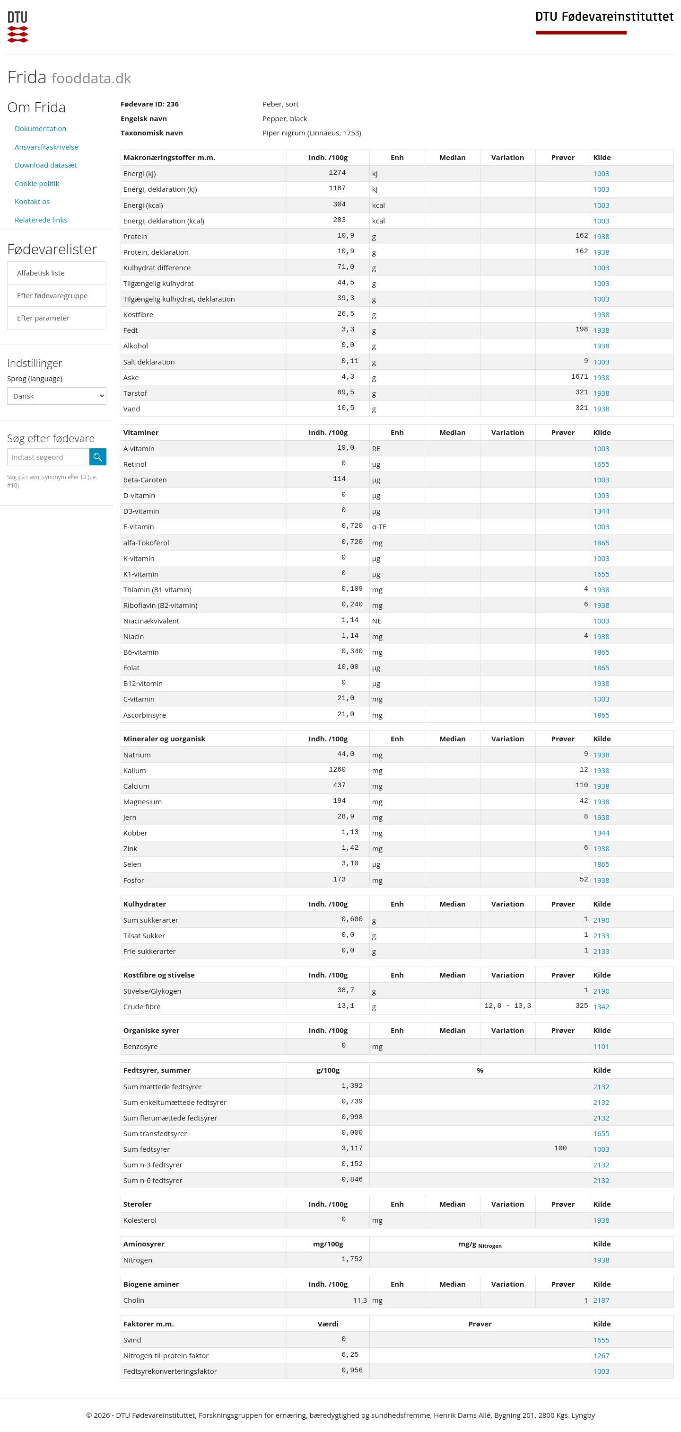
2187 (601, 1300)
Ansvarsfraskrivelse (47, 146)
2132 (601, 1086)
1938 (601, 236)
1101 (601, 1046)
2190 (601, 920)
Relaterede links (41, 219)
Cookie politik (37, 183)
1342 (601, 1006)
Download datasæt (46, 164)
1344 (601, 511)
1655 (601, 464)
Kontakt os (32, 201)
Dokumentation (41, 128)
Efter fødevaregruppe (52, 295)
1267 (601, 1355)
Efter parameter (43, 317)
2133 (601, 935)
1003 (601, 173)
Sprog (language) (34, 378)
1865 (601, 542)
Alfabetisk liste (41, 272)
